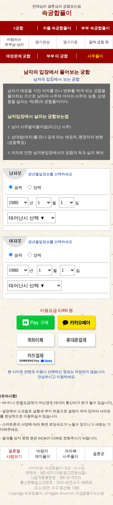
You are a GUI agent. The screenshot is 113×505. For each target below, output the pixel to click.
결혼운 (99, 453)
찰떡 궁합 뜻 (99, 42)
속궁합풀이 (57, 13)
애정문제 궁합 (18, 56)
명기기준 (70, 42)
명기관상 (42, 42)
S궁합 (18, 28)
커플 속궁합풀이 (57, 28)
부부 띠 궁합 (57, 56)
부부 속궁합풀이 (95, 28)
